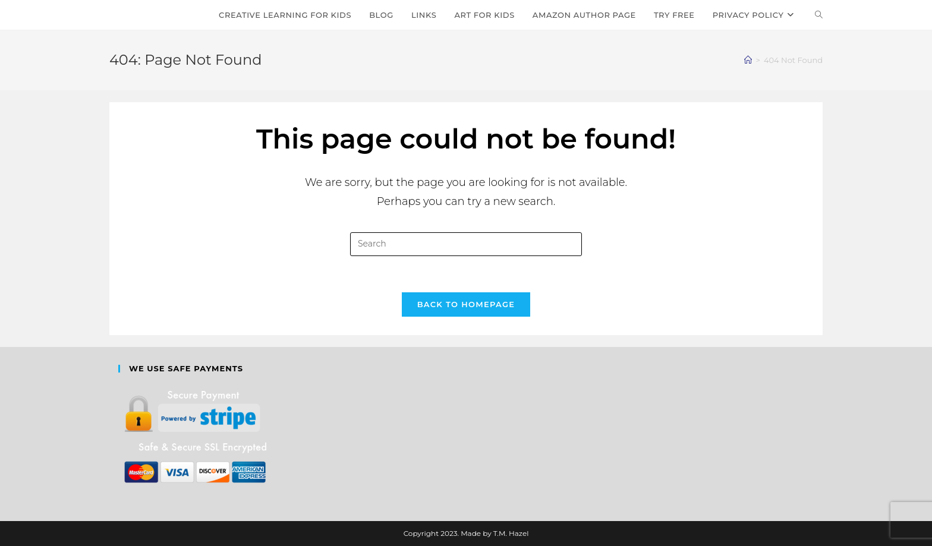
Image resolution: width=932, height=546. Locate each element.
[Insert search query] (466, 244)
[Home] (748, 60)
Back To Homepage (466, 304)
